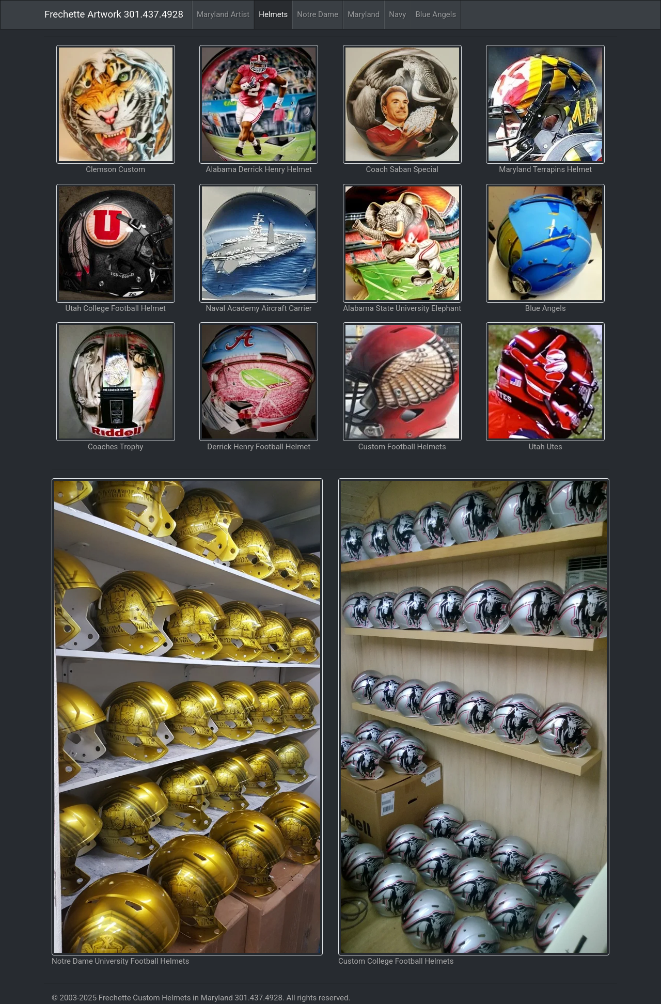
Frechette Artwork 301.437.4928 (113, 14)
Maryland (364, 14)
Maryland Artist (223, 14)
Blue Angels (435, 14)
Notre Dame (317, 14)
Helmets (273, 14)
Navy (397, 14)
